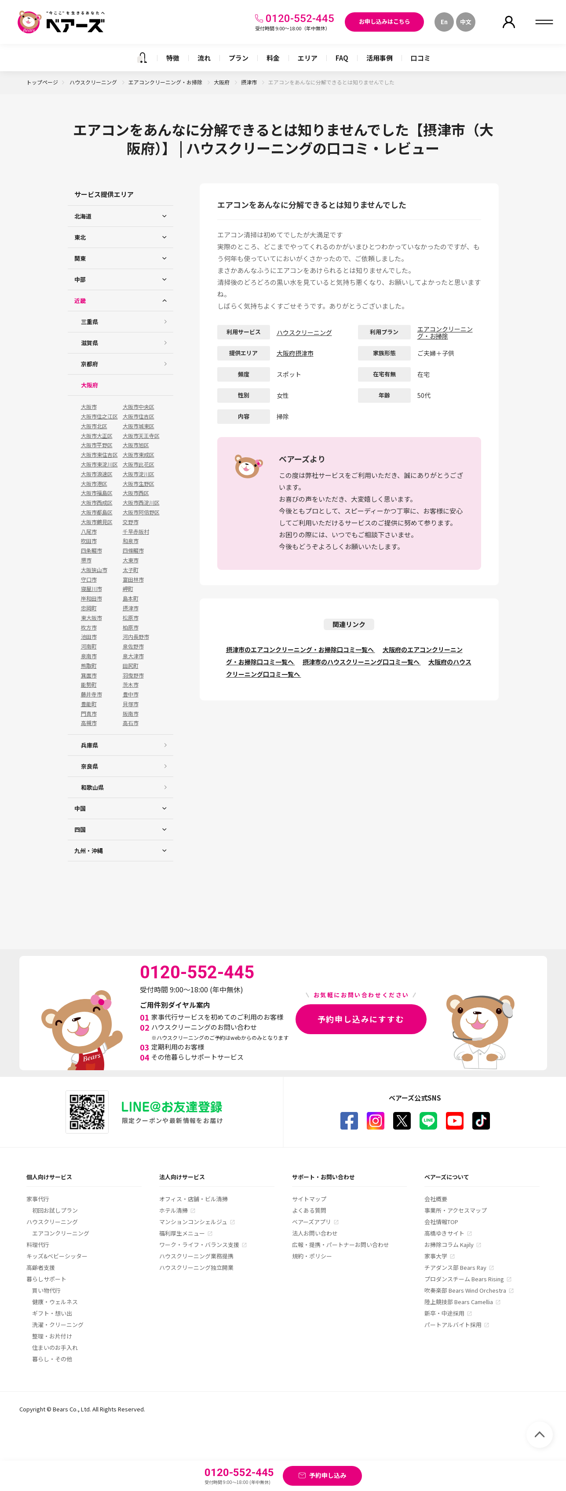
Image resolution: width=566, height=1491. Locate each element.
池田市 (89, 636)
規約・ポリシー (312, 1256)
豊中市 (131, 694)
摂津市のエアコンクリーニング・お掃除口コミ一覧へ (300, 649)
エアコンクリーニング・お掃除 (166, 82)
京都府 (89, 364)
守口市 (89, 579)
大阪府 (222, 82)
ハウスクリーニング (93, 82)
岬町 (128, 588)
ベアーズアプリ (311, 1222)
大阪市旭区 (136, 444)
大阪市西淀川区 (141, 502)
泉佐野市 (133, 646)
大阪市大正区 (97, 435)
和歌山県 (92, 787)
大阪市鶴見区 (97, 521)
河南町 (89, 646)
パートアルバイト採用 (453, 1324)
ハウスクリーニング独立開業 (196, 1267)
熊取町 (89, 665)
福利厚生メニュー (182, 1233)
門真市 (89, 713)
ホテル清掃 (173, 1210)
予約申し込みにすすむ (361, 1018)
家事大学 (435, 1256)
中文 (465, 22)
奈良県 (89, 766)
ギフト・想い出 (52, 1313)
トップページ (42, 82)
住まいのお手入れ (55, 1347)
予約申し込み (327, 1475)
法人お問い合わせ (315, 1233)
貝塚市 (131, 703)
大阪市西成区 (97, 502)
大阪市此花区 (138, 464)
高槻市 (89, 722)
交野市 (131, 521)
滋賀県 (89, 343)
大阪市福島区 (97, 492)
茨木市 (131, 684)
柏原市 (131, 627)
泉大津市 (133, 656)
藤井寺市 (91, 694)
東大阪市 (91, 617)
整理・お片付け (52, 1336)
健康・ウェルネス (55, 1302)
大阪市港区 (94, 483)
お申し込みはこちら (384, 21)
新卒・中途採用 (444, 1313)
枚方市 (89, 627)
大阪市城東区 (138, 426)
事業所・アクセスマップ (455, 1210)
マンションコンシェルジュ (193, 1222)
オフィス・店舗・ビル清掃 (193, 1199)
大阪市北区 (94, 426)
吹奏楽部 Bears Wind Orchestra (465, 1290)
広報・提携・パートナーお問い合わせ (340, 1244)
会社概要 (435, 1199)
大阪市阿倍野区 (141, 512)
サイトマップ (309, 1199)
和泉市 (131, 540)
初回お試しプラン (55, 1210)
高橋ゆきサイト (444, 1233)
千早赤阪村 (136, 531)
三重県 (89, 321)
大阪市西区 (136, 492)
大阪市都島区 (97, 512)
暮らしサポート (46, 1279)
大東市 (131, 560)
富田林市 (133, 579)
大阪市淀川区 (138, 474)
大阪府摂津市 (295, 353)
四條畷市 (133, 550)
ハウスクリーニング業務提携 (196, 1256)
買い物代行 (46, 1290)
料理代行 (37, 1244)
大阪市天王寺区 (141, 435)
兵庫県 (89, 745)
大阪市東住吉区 (99, 454)
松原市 (131, 617)
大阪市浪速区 (97, 474)
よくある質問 (309, 1210)
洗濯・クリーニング (58, 1324)
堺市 (86, 560)
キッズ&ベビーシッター (57, 1256)
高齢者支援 (40, 1267)
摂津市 (249, 82)
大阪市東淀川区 (99, 464)
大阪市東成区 (138, 454)
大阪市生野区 (138, 483)
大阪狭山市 (94, 569)
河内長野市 (136, 636)
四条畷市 (91, 550)
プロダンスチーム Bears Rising (464, 1279)
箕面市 (89, 675)
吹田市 (89, 540)
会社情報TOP (441, 1222)
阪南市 (131, 713)
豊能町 (89, 703)
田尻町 (131, 665)
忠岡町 (89, 608)
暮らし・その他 (52, 1359)
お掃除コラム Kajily (449, 1244)
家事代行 (37, 1199)
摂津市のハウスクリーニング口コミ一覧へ (362, 661)
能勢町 (89, 684)
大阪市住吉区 (138, 416)
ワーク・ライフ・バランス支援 (199, 1244)
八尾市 (89, 531)
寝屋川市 (91, 588)
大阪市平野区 (97, 444)
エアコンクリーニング (60, 1233)
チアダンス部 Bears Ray (455, 1267)
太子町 (131, 569)
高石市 (131, 722)
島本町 (131, 598)
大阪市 (89, 406)
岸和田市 (91, 598)
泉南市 (89, 656)
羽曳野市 (133, 675)
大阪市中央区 (138, 406)
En (444, 22)
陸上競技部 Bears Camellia (458, 1302)
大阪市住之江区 (99, 416)
